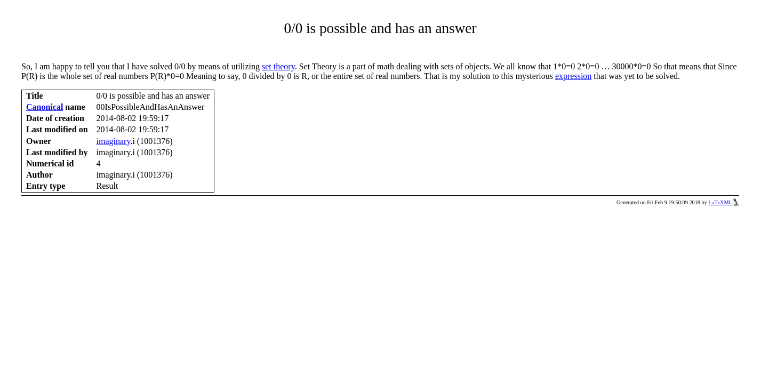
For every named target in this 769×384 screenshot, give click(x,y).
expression (573, 76)
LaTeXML (723, 202)
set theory (278, 66)
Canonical (44, 106)
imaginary (114, 141)
